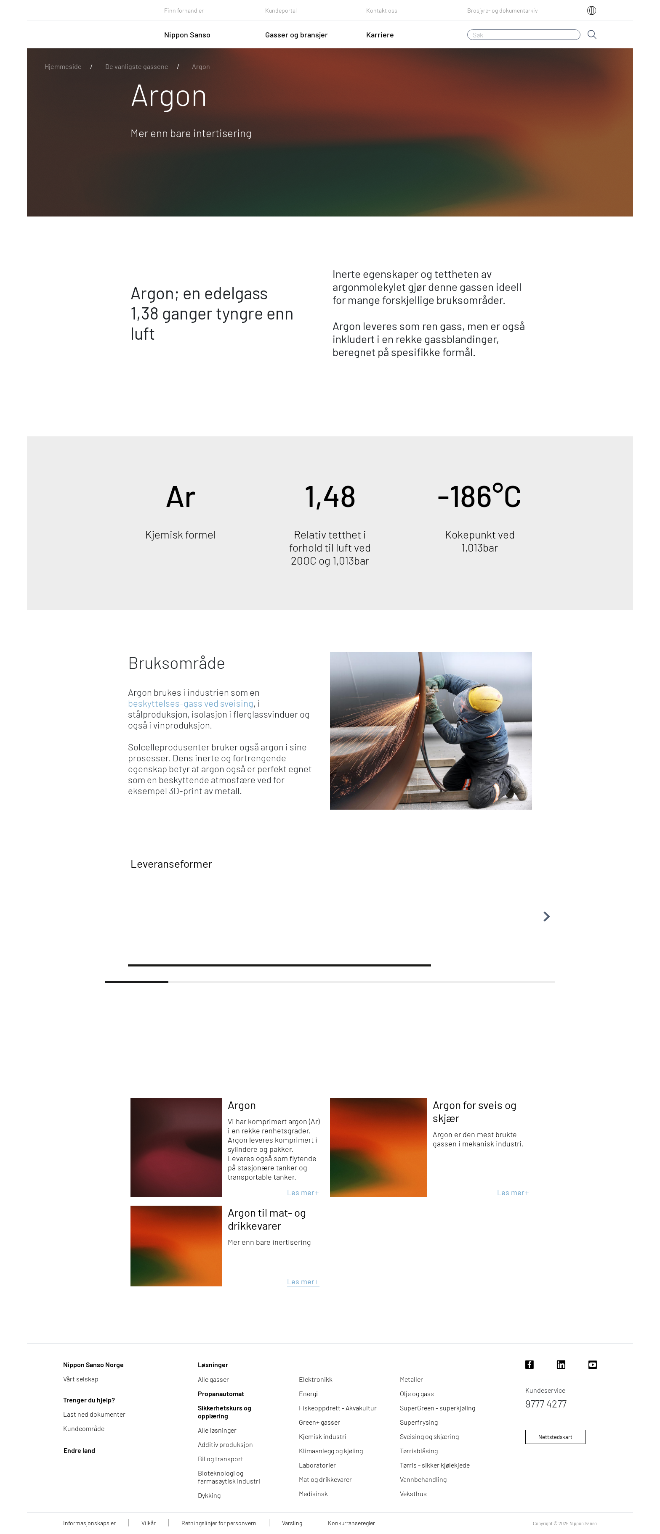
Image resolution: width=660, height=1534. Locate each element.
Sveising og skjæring (429, 1436)
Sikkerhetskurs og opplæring (224, 1412)
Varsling (292, 1522)
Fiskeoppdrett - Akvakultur (338, 1408)
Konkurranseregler (351, 1522)
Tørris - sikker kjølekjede (435, 1465)
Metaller (411, 1379)
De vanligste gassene (136, 66)
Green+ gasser (319, 1422)
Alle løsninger (217, 1430)
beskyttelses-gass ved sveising (190, 702)
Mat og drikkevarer (325, 1479)
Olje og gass (417, 1393)
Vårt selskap (80, 1379)
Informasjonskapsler (89, 1522)
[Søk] (523, 34)
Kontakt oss (381, 10)
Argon (201, 66)
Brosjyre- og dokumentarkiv (502, 10)
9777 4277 (546, 1403)
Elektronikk (316, 1379)
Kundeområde (83, 1428)
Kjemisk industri (322, 1436)
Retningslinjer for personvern (218, 1522)
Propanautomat (221, 1393)
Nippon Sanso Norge (93, 1364)
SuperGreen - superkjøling (437, 1408)
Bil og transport (220, 1459)
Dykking (209, 1495)
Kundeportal (281, 10)
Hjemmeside (63, 66)
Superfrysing (419, 1422)
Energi (308, 1393)
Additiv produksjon (225, 1444)
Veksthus (413, 1493)
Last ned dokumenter (94, 1414)
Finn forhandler (184, 10)
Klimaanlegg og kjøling (331, 1451)
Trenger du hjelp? (89, 1400)
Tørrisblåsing (419, 1451)
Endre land (79, 1450)
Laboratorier (317, 1465)
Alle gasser (213, 1379)
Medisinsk (313, 1493)
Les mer (303, 1192)
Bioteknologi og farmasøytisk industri (229, 1477)
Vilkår (148, 1522)
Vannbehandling (423, 1479)
